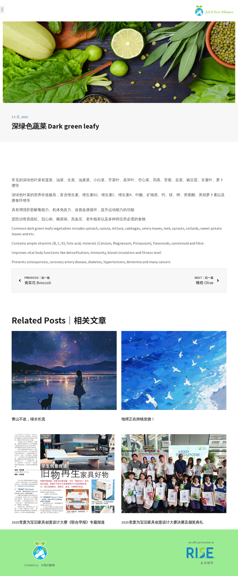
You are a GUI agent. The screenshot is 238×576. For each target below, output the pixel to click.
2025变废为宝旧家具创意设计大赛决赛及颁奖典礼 (162, 522)
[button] (2, 10)
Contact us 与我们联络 (39, 565)
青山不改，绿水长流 (28, 419)
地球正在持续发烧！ (138, 419)
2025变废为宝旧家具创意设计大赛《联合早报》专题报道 (58, 522)
